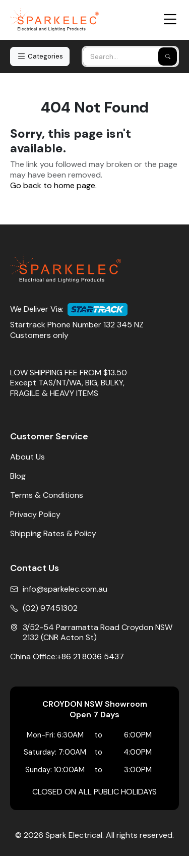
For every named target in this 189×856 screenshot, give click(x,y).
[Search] (167, 56)
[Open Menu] (170, 20)
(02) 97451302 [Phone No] (50, 608)
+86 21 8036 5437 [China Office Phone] (90, 657)
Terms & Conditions (46, 495)
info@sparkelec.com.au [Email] (65, 589)
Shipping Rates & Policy (53, 534)
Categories (40, 56)
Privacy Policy (35, 514)
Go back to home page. (53, 186)
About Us (27, 457)
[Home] (54, 20)
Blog (18, 476)
